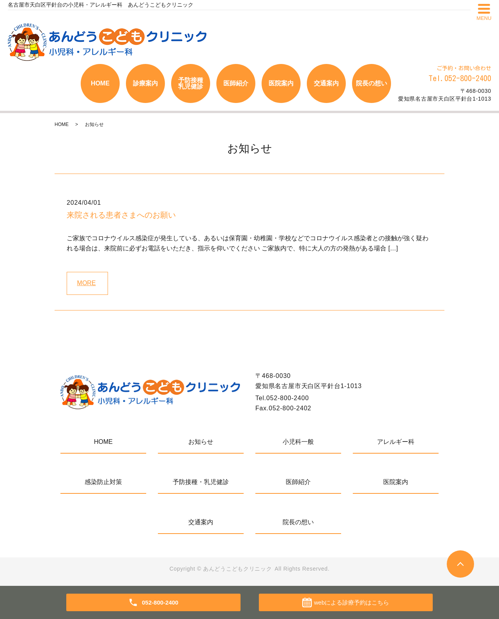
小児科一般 (298, 441)
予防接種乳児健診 (190, 83)
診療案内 (145, 83)
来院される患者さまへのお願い (121, 215)
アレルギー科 (395, 441)
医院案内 (281, 83)
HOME (100, 83)
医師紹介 (235, 83)
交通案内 (326, 83)
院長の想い (371, 83)
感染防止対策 (103, 482)
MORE (86, 283)
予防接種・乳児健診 (201, 482)
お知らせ (200, 441)
